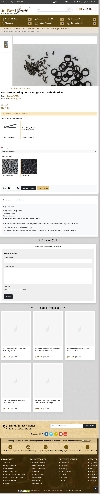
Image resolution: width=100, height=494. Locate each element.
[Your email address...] (67, 426)
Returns (64, 466)
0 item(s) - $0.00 (86, 9)
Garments (7, 23)
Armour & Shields (38, 466)
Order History (94, 466)
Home (6, 29)
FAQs (63, 480)
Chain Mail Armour (38, 468)
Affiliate (63, 474)
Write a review (24, 88)
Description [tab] (7, 200)
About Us (6, 463)
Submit (8, 296)
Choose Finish (7, 156)
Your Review (9, 266)
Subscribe (89, 426)
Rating (7, 286)
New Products (37, 483)
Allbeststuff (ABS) (12, 96)
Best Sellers (36, 480)
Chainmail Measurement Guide (14, 474)
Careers (6, 483)
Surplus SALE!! (75, 23)
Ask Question (20, 200)
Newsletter (93, 471)
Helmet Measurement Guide (13, 477)
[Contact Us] (17, 2)
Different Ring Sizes (10, 471)
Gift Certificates (66, 471)
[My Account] (58, 2)
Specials (64, 477)
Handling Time (8, 468)
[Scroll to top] (96, 489)
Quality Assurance (9, 466)
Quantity (5, 148)
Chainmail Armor (75, 19)
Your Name (9, 257)
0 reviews (14, 88)
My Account (94, 463)
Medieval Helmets (9, 19)
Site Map (64, 468)
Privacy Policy (95, 474)
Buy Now (43, 188)
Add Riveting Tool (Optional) (12, 118)
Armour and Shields (44, 19)
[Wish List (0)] (70, 2)
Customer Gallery (9, 480)
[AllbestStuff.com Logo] (15, 10)
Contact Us (65, 463)
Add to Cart (28, 188)
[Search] (69, 9)
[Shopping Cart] (82, 2)
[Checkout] (93, 2)
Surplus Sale (36, 477)
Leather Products (43, 23)
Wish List (93, 468)
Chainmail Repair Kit (35, 29)
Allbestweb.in (76, 490)
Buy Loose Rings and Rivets (57, 29)
